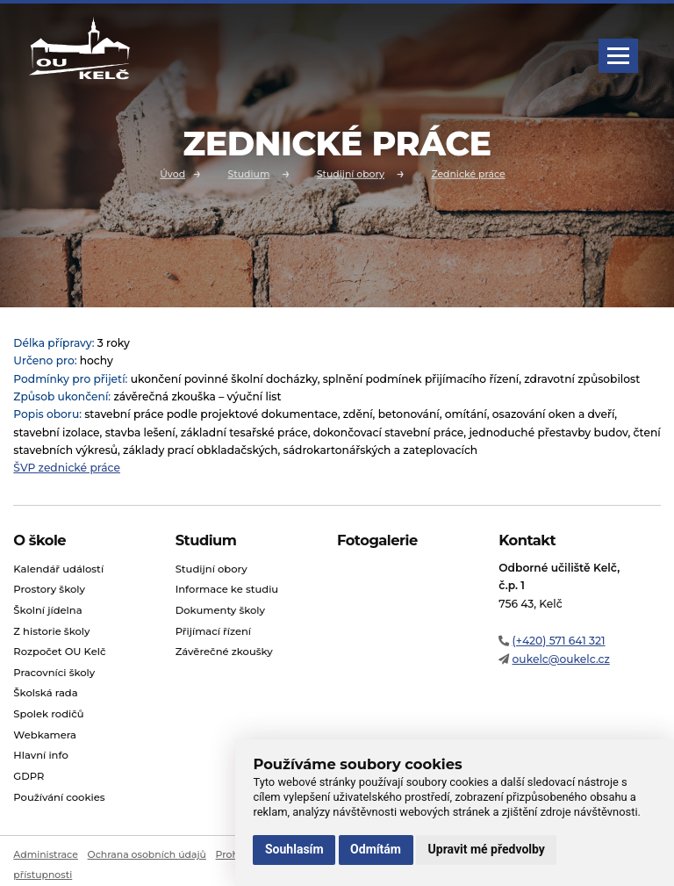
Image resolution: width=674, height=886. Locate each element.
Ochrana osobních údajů (147, 854)
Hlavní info (40, 755)
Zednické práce (468, 173)
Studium (248, 173)
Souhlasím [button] (294, 849)
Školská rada (45, 693)
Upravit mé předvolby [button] (486, 849)
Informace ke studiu (227, 589)
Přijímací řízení (213, 631)
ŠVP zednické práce (66, 467)
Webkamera (44, 735)
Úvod (172, 173)
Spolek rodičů (48, 714)
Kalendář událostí (58, 569)
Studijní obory (350, 173)
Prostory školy (49, 589)
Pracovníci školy (54, 672)
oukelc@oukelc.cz (561, 659)
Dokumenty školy (220, 610)
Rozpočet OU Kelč (59, 651)
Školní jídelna (47, 610)
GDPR (28, 776)
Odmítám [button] (375, 849)
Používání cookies (58, 797)
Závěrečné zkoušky (224, 651)
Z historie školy (51, 631)
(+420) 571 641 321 (559, 640)
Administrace (45, 854)
